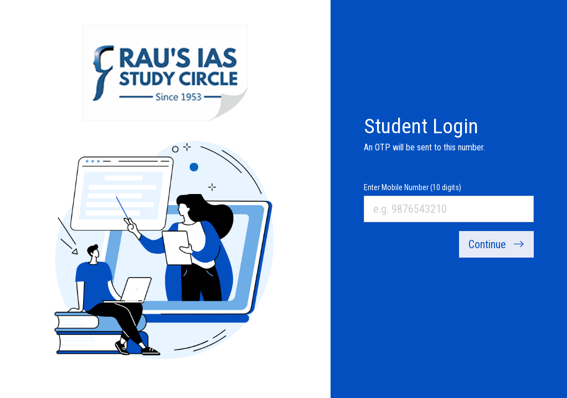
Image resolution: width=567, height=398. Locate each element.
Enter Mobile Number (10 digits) (412, 187)
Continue (496, 244)
